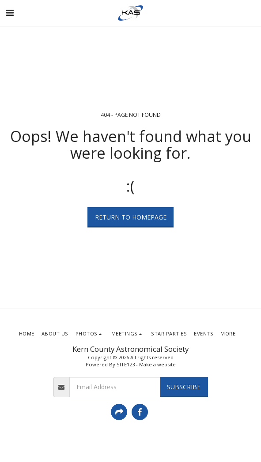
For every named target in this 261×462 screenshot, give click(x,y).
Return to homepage (130, 217)
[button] (9, 13)
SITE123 (126, 364)
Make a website (157, 364)
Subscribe (183, 387)
